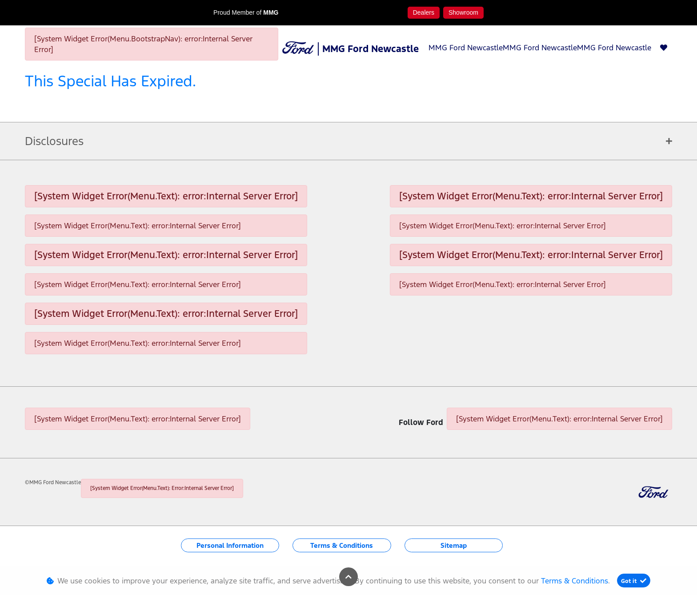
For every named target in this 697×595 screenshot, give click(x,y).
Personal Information (230, 545)
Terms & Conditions (341, 545)
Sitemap (454, 545)
